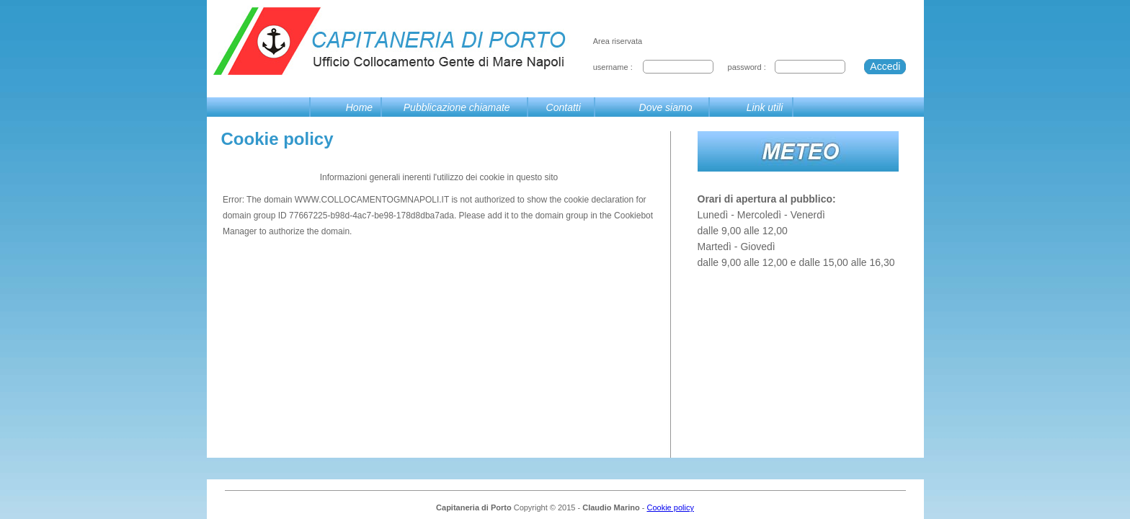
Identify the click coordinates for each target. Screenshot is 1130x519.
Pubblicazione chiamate (457, 107)
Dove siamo (666, 107)
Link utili (765, 107)
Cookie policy (669, 507)
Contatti (563, 107)
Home (359, 107)
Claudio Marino (610, 507)
